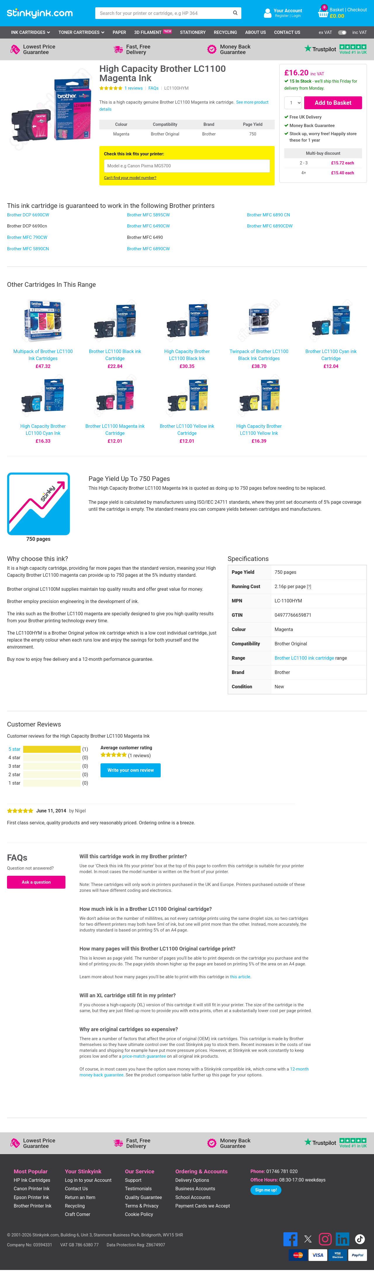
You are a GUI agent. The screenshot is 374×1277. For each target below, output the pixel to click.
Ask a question (36, 882)
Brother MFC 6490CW (148, 226)
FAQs (153, 88)
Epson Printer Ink (31, 1197)
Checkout (357, 10)
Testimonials (138, 1188)
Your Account (288, 10)
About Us (255, 32)
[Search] (235, 13)
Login (296, 15)
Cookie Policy (139, 1214)
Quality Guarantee (143, 1197)
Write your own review (131, 770)
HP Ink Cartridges (32, 1180)
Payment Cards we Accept (202, 1206)
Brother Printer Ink (32, 1206)
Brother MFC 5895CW (148, 215)
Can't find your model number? (130, 178)
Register (282, 15)
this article (240, 976)
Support (133, 1180)
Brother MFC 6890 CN (268, 215)
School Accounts (192, 1197)
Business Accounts (195, 1188)
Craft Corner (77, 1214)
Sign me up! (266, 1190)
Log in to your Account (88, 1180)
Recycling (225, 32)
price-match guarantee (144, 1056)
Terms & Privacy (142, 1206)
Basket (337, 10)
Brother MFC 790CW (27, 237)
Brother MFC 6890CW (148, 248)
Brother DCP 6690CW (28, 215)
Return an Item (80, 1197)
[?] (309, 586)
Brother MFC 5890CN (28, 248)
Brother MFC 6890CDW (269, 226)
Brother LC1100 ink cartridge (304, 658)
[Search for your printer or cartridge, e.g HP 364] (162, 13)
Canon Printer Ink (32, 1188)
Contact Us (287, 32)
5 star (14, 749)
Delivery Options (192, 1180)
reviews (133, 88)
